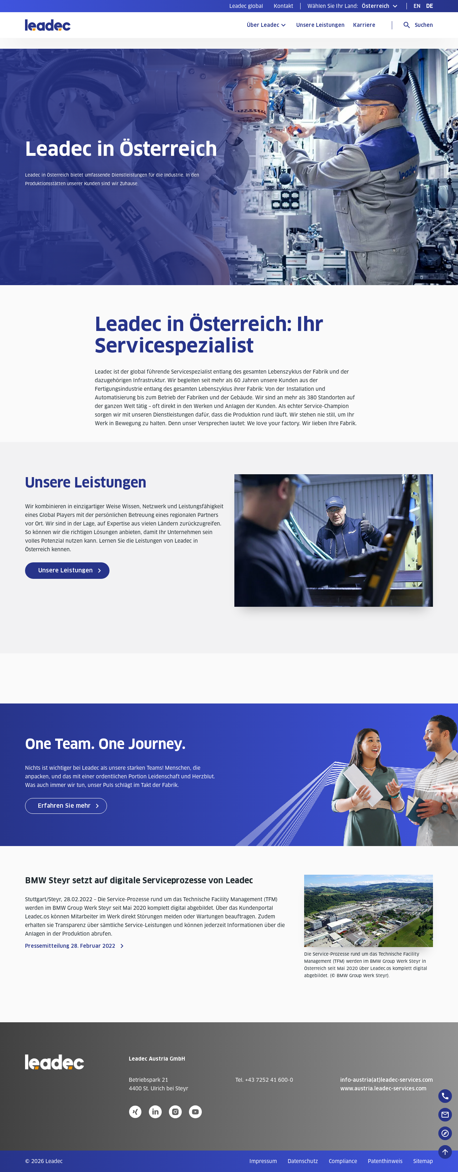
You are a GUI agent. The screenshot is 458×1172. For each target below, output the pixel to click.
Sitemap (423, 1161)
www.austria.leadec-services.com (383, 1088)
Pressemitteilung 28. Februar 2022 (70, 946)
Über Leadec (263, 25)
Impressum (263, 1161)
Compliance (343, 1161)
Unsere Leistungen (320, 25)
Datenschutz (303, 1161)
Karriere (364, 25)
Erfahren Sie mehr (64, 805)
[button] (353, 6)
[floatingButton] (445, 1096)
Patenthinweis (385, 1161)
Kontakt (283, 6)
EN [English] (417, 6)
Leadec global (246, 6)
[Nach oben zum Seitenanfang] (445, 1152)
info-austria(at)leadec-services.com (386, 1080)
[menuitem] (246, 6)
